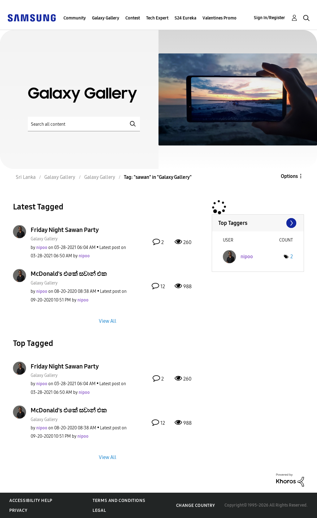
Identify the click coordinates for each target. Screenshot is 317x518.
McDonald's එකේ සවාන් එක (69, 273)
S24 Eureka (185, 18)
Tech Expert (157, 18)
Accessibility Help (30, 500)
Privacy (18, 510)
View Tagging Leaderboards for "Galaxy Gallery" (258, 223)
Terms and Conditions (119, 500)
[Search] (84, 124)
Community (74, 18)
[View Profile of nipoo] (41, 247)
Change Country (195, 505)
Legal (99, 510)
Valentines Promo (219, 18)
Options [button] (289, 176)
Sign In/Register (269, 17)
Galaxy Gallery (105, 18)
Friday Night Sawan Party (65, 230)
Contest (132, 18)
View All (107, 321)
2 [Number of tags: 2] (291, 256)
